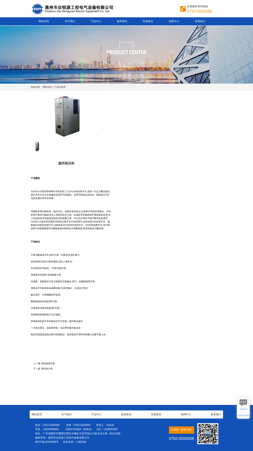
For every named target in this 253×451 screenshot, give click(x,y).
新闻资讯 (122, 21)
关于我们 (70, 21)
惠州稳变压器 (48, 363)
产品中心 (96, 21)
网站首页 (44, 21)
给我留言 (148, 21)
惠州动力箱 (47, 368)
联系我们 (200, 21)
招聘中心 (174, 21)
